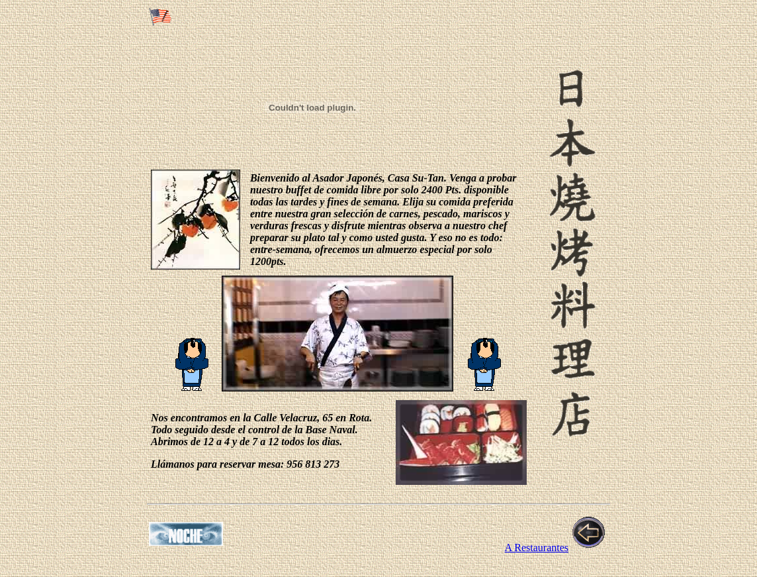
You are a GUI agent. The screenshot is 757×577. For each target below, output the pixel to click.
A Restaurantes (536, 547)
